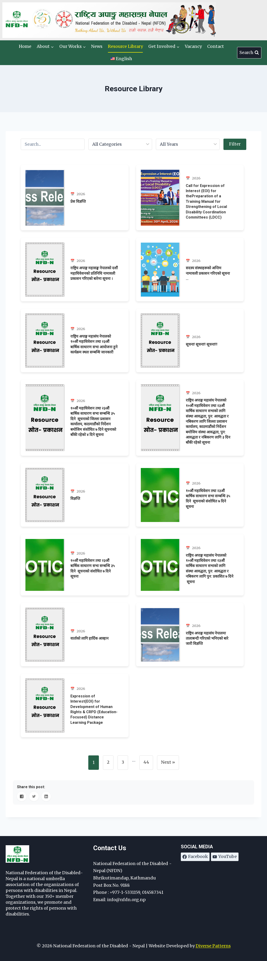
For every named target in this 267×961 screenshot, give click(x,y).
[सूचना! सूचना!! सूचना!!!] (190, 340)
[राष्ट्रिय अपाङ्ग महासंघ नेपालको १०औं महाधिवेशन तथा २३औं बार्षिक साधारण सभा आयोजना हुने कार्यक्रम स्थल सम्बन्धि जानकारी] (75, 340)
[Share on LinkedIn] (46, 796)
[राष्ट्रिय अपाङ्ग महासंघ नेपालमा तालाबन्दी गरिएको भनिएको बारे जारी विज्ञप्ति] (190, 635)
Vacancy (193, 46)
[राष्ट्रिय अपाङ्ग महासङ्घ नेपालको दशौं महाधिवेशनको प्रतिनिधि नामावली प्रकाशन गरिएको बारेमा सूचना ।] (75, 269)
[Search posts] (53, 144)
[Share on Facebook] (21, 796)
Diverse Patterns (213, 946)
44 (146, 762)
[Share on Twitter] (34, 796)
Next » (168, 762)
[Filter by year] (188, 144)
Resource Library (125, 46)
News (96, 46)
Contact (215, 46)
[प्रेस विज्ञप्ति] (75, 197)
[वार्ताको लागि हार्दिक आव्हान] (75, 635)
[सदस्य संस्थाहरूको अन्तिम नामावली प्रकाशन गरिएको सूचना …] (190, 269)
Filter (235, 144)
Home (25, 46)
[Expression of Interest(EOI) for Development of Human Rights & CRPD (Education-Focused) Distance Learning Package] (75, 705)
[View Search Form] (249, 52)
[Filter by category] (120, 144)
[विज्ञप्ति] (75, 495)
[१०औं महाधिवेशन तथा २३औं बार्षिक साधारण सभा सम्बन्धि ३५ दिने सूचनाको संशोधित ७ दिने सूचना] (190, 495)
